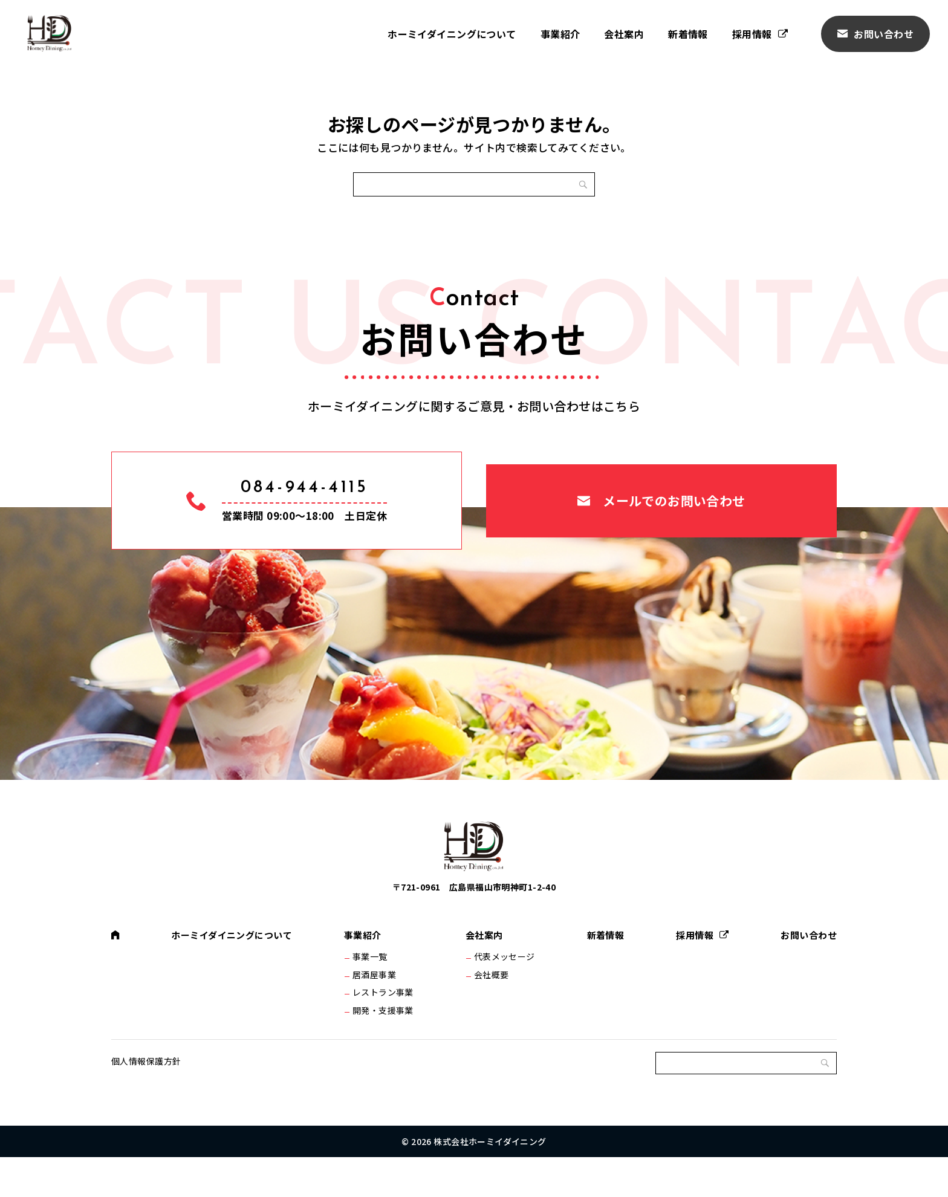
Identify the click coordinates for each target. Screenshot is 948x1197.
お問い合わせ (884, 34)
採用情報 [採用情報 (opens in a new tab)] (752, 34)
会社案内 (624, 34)
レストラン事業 (385, 1023)
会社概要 (490, 1002)
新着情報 (688, 34)
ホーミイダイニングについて (452, 34)
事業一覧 (372, 981)
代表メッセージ (503, 981)
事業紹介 (560, 34)
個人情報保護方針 (146, 1101)
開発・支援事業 (385, 1044)
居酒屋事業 (376, 1002)
